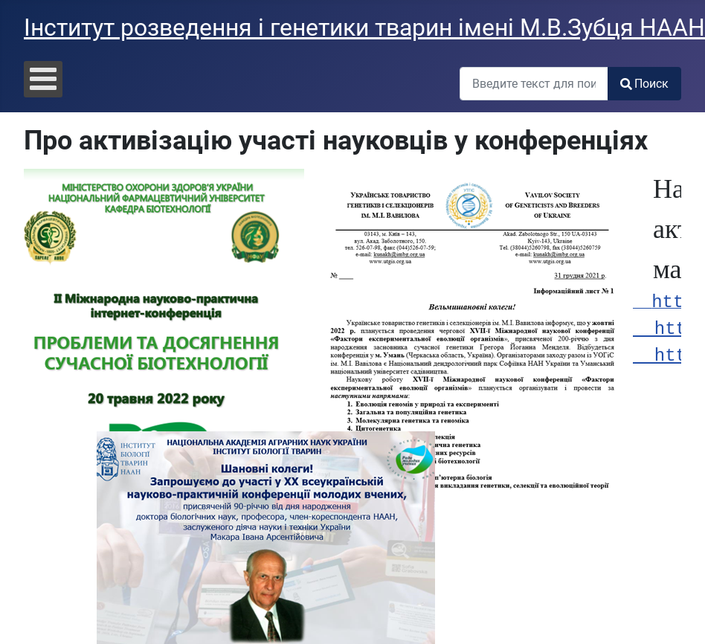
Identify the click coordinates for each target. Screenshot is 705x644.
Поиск (644, 84)
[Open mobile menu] (43, 79)
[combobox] (534, 83)
